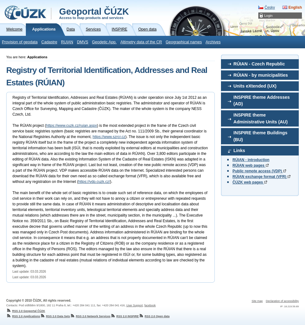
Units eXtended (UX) (254, 86)
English (295, 7)
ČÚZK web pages (249, 182)
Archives (213, 42)
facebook (150, 305)
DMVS (82, 42)
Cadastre (49, 42)
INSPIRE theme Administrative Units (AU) (260, 118)
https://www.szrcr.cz (108, 137)
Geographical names (184, 42)
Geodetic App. (104, 42)
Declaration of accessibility (282, 301)
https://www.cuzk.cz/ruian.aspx (71, 125)
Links (239, 150)
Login (268, 15)
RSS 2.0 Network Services (90, 316)
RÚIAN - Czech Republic (259, 63)
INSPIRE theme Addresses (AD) (261, 101)
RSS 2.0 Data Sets (55, 316)
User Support (134, 305)
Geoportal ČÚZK (94, 13)
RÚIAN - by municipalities (260, 75)
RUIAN (67, 42)
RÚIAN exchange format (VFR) (261, 176)
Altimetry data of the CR (141, 42)
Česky (270, 7)
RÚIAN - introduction (251, 160)
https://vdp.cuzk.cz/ (94, 181)
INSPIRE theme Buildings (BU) (260, 136)
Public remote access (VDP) (259, 171)
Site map (257, 301)
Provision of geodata (20, 42)
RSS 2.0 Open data (154, 316)
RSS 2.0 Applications (23, 316)
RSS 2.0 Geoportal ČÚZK (25, 311)
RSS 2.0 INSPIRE (124, 316)
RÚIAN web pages (250, 165)
